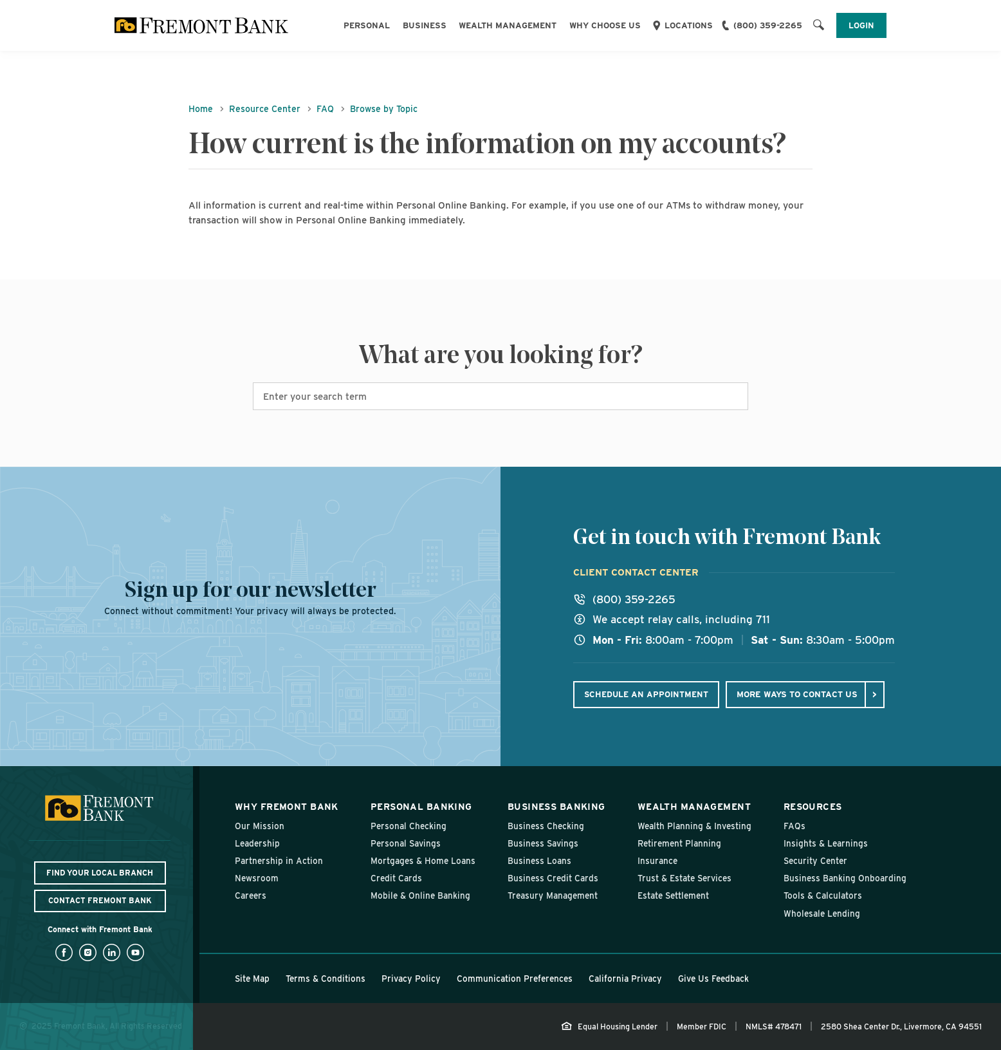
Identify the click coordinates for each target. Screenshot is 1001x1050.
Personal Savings (406, 843)
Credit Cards (396, 878)
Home (200, 109)
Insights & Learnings (826, 843)
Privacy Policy (411, 978)
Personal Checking (408, 826)
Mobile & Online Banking (420, 895)
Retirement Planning (679, 843)
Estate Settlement (673, 895)
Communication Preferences (515, 978)
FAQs (794, 826)
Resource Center (264, 109)
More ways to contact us (797, 694)
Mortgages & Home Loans (423, 861)
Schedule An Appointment (646, 694)
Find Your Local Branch (99, 872)
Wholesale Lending (822, 913)
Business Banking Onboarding (845, 878)
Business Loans (539, 861)
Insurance (657, 861)
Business (424, 25)
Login (861, 25)
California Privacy (625, 978)
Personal (367, 25)
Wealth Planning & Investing (694, 826)
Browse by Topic (384, 109)
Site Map (252, 978)
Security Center (815, 861)
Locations (689, 25)
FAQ (325, 109)
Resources (813, 806)
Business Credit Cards (553, 878)
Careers (250, 895)
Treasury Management (553, 895)
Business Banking (556, 806)
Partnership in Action (279, 861)
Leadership (257, 843)
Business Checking (546, 826)
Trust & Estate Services (684, 878)
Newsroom (257, 878)
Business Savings (543, 843)
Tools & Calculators (823, 895)
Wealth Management (507, 25)
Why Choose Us (605, 25)
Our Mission (259, 826)
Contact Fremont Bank (100, 900)
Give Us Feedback (713, 978)
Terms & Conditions (325, 978)
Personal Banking (421, 806)
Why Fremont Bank (286, 806)
